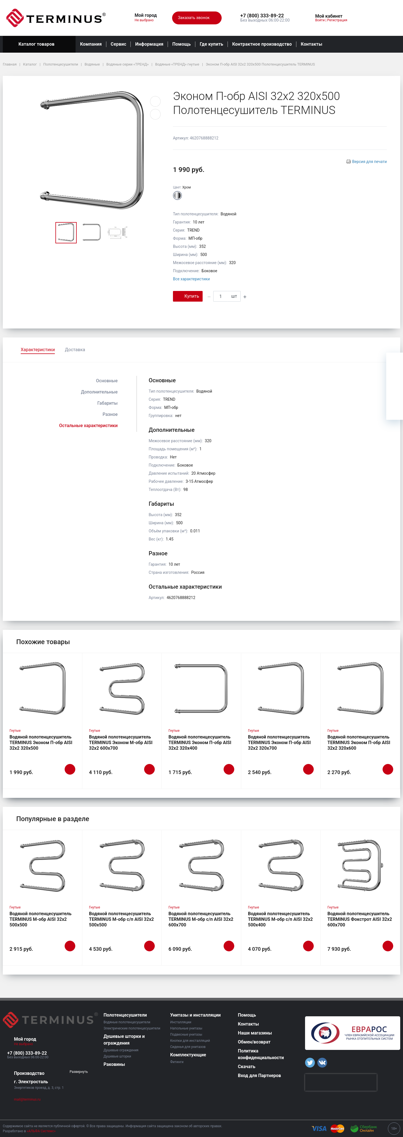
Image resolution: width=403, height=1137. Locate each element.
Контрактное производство (262, 44)
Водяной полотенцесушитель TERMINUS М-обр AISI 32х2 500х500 (40, 919)
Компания (91, 44)
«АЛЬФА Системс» (41, 1131)
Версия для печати (369, 161)
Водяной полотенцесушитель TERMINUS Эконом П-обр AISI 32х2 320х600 (358, 742)
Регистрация (337, 20)
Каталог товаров (39, 44)
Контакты (311, 44)
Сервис (118, 44)
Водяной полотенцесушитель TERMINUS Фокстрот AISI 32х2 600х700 (359, 919)
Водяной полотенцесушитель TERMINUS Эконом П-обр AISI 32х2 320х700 (279, 742)
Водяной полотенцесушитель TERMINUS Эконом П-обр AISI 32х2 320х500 (41, 742)
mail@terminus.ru (27, 1099)
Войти (320, 20)
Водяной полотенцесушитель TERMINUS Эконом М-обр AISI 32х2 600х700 (121, 742)
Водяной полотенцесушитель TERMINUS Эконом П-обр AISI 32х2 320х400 (199, 742)
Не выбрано (146, 20)
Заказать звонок (197, 17)
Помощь (181, 44)
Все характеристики (191, 279)
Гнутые (15, 731)
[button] (265, 15)
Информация (149, 44)
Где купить (211, 44)
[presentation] (341, 1082)
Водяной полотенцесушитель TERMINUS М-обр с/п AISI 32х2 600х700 (200, 919)
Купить (188, 296)
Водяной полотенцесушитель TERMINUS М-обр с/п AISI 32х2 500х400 (280, 919)
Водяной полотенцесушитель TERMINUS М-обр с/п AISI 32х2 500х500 (121, 919)
